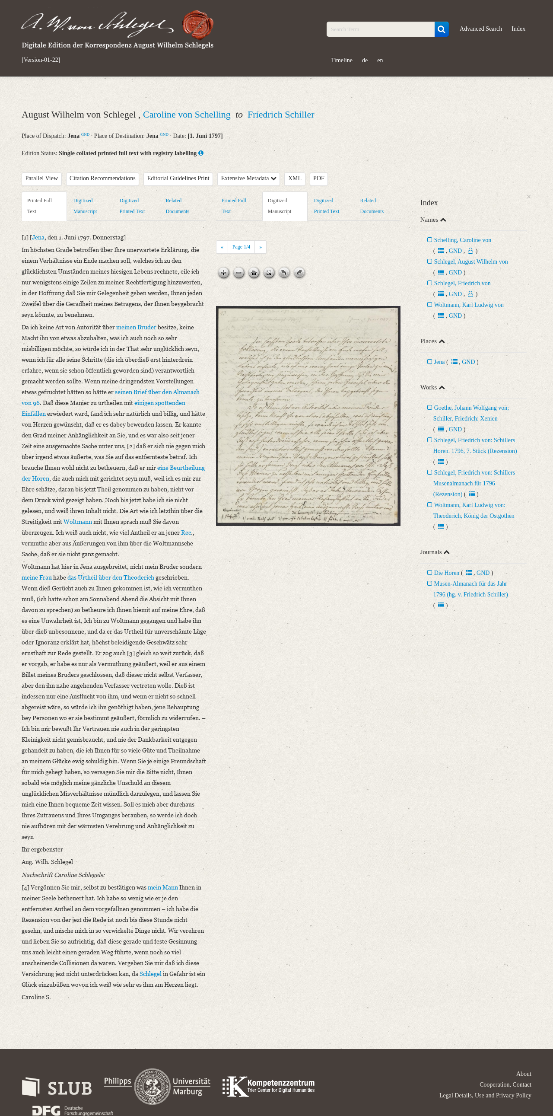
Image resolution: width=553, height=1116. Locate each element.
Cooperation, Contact (505, 1084)
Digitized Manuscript (85, 206)
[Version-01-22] (41, 60)
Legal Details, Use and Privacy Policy (485, 1095)
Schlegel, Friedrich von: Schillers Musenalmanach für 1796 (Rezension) (474, 483)
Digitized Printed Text (132, 206)
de (365, 60)
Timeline (342, 60)
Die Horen (447, 573)
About (523, 1074)
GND (85, 134)
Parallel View (41, 178)
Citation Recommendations (103, 178)
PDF (318, 178)
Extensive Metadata (248, 178)
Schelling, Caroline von (463, 240)
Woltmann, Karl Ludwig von (469, 305)
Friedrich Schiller (281, 114)
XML (295, 178)
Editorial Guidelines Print (178, 178)
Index (518, 29)
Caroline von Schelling (188, 114)
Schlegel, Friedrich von (462, 283)
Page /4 (241, 247)
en (380, 60)
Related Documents (178, 206)
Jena (439, 362)
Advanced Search (481, 29)
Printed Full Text (39, 206)
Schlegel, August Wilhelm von (471, 261)
